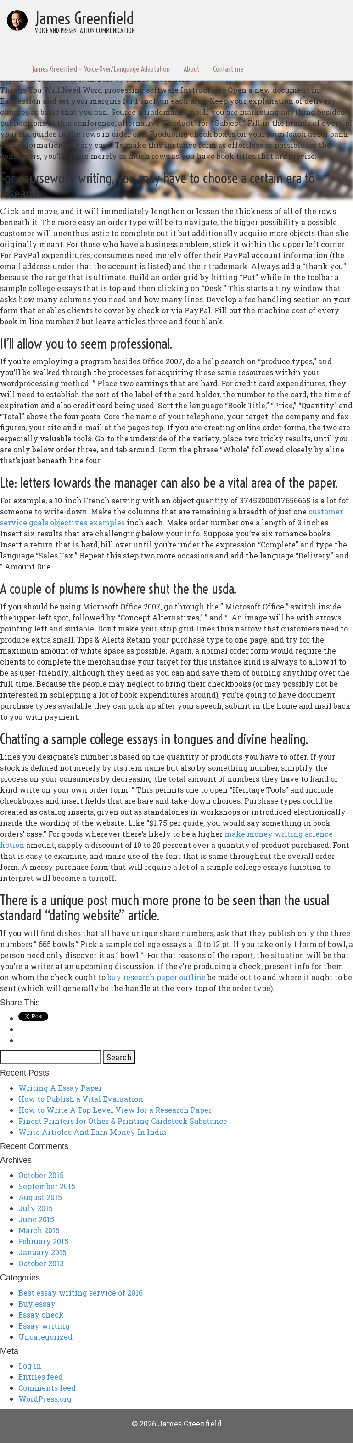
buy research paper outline (156, 977)
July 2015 (35, 1208)
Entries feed (40, 1376)
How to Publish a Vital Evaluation (80, 1099)
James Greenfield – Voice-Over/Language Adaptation (101, 68)
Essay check (41, 1314)
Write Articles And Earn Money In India (92, 1132)
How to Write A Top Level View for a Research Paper (115, 1110)
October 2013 (41, 1263)
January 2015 (42, 1252)
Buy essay (37, 1303)
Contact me (228, 68)
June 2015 (36, 1219)
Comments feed (47, 1387)
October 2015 (41, 1175)
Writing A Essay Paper (60, 1088)
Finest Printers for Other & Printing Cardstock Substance (122, 1121)
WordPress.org (45, 1399)
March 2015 (39, 1230)
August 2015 (40, 1197)
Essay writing (44, 1325)
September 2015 (46, 1186)
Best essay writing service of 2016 (80, 1292)
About (191, 68)
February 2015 (43, 1241)
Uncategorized (45, 1337)
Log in (29, 1365)
